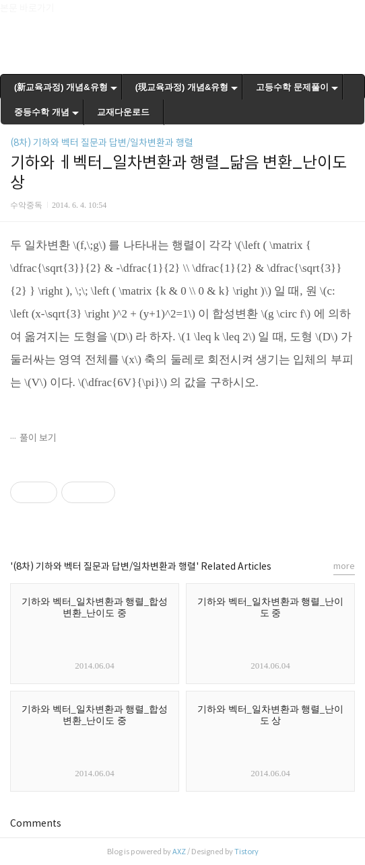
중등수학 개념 (41, 112)
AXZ (179, 851)
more (344, 566)
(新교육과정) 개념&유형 (61, 87)
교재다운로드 (123, 112)
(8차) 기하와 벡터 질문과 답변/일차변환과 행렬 (101, 143)
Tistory (246, 851)
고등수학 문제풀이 (292, 87)
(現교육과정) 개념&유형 (182, 87)
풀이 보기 (38, 438)
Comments (35, 823)
